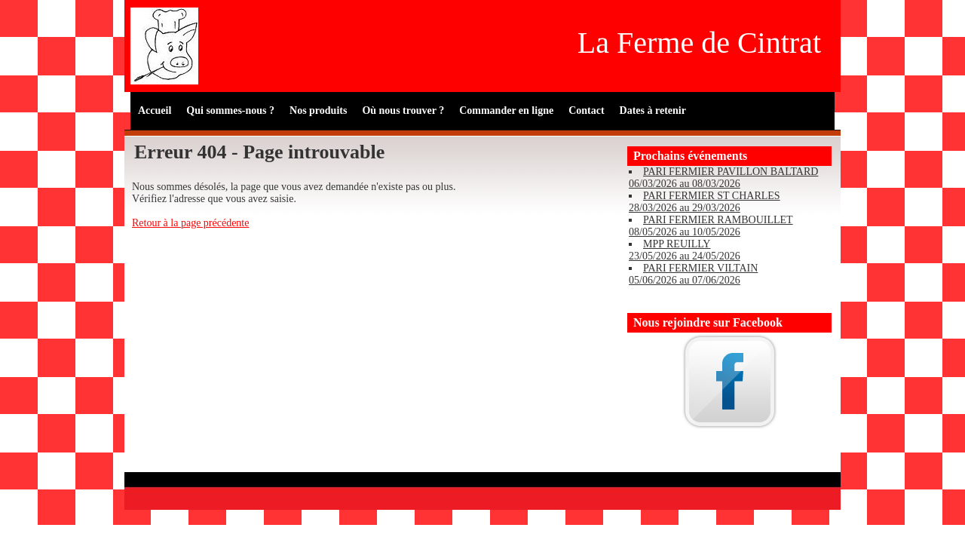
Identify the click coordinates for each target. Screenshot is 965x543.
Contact (586, 110)
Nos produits (318, 110)
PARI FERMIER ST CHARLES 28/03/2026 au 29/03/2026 (704, 201)
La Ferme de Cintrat (699, 43)
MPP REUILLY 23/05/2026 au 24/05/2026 (684, 250)
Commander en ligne (506, 110)
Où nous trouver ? (403, 110)
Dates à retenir (653, 110)
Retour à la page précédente (190, 223)
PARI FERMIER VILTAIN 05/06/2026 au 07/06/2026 (693, 274)
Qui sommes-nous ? (230, 110)
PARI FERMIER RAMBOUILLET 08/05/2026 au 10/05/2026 (711, 226)
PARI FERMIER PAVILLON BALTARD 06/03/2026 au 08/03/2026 (723, 177)
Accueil (154, 110)
